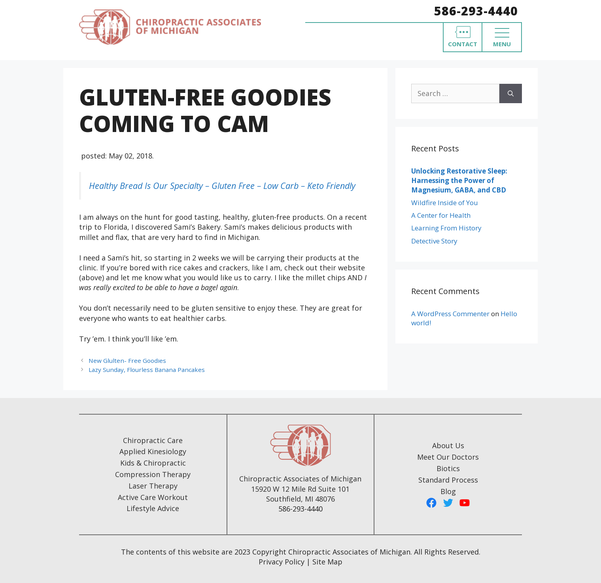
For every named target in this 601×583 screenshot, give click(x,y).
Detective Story (434, 240)
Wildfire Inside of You (444, 202)
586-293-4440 (476, 11)
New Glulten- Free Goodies (127, 360)
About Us (448, 445)
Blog (448, 491)
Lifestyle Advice (153, 508)
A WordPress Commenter (450, 313)
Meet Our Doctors (448, 457)
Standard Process (448, 480)
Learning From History (446, 227)
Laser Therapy (153, 486)
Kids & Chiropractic (153, 463)
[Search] (510, 93)
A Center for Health (441, 215)
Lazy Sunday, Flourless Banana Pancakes (147, 370)
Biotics (448, 468)
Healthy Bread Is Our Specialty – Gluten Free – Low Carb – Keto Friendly (222, 185)
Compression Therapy (153, 474)
